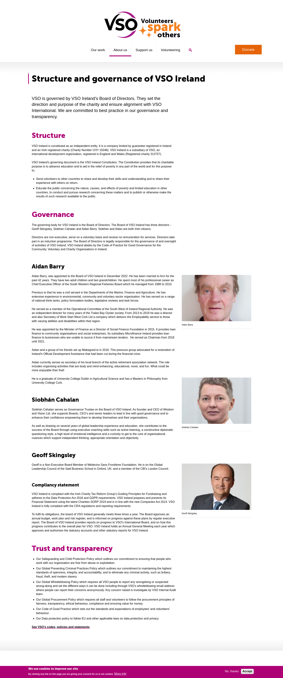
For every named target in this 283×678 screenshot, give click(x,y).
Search (190, 50)
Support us (144, 50)
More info (120, 673)
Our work (98, 50)
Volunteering (170, 50)
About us (120, 50)
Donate (248, 50)
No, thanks (232, 671)
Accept (247, 671)
